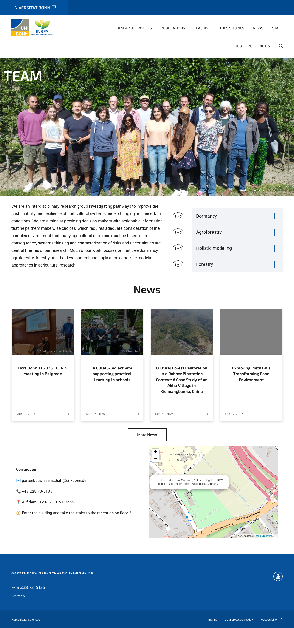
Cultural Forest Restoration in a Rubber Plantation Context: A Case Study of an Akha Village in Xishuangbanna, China (182, 379)
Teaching (202, 28)
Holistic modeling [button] (214, 248)
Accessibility (272, 619)
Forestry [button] (204, 264)
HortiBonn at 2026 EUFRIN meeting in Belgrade (43, 370)
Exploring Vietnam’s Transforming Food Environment (251, 373)
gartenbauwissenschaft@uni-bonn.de (52, 573)
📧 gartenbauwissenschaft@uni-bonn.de (51, 480)
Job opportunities (253, 46)
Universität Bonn (34, 7)
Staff (277, 28)
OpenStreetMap (266, 535)
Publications (173, 28)
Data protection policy (239, 619)
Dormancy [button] (206, 216)
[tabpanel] (147, 127)
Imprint (212, 619)
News (258, 28)
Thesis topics (232, 28)
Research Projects (134, 28)
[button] (189, 495)
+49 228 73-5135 (28, 587)
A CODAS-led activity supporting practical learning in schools (112, 373)
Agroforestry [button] (209, 232)
